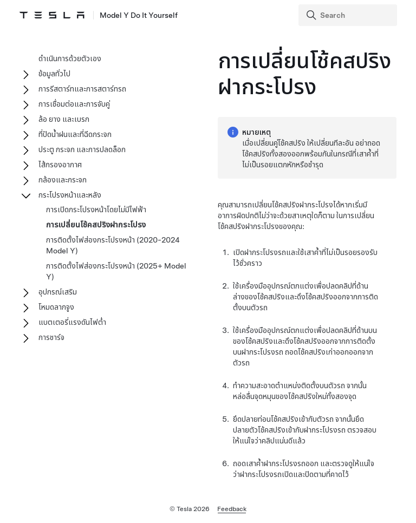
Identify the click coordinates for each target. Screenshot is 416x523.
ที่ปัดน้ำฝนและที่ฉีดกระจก (75, 134)
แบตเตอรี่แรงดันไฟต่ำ (72, 322)
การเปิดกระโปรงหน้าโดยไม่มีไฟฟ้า (96, 209)
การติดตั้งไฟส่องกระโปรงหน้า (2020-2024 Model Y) (113, 245)
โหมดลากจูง (56, 307)
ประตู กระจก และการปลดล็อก (82, 149)
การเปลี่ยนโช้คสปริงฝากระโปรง (96, 224)
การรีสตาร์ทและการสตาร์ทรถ (82, 88)
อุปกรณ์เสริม (57, 291)
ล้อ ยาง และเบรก (63, 119)
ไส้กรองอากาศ (60, 164)
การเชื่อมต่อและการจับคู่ (74, 104)
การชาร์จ (51, 337)
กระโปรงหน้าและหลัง (69, 195)
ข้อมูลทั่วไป (54, 73)
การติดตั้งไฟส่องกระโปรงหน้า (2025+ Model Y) (116, 271)
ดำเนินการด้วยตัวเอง (69, 58)
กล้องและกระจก (62, 179)
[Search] (349, 15)
